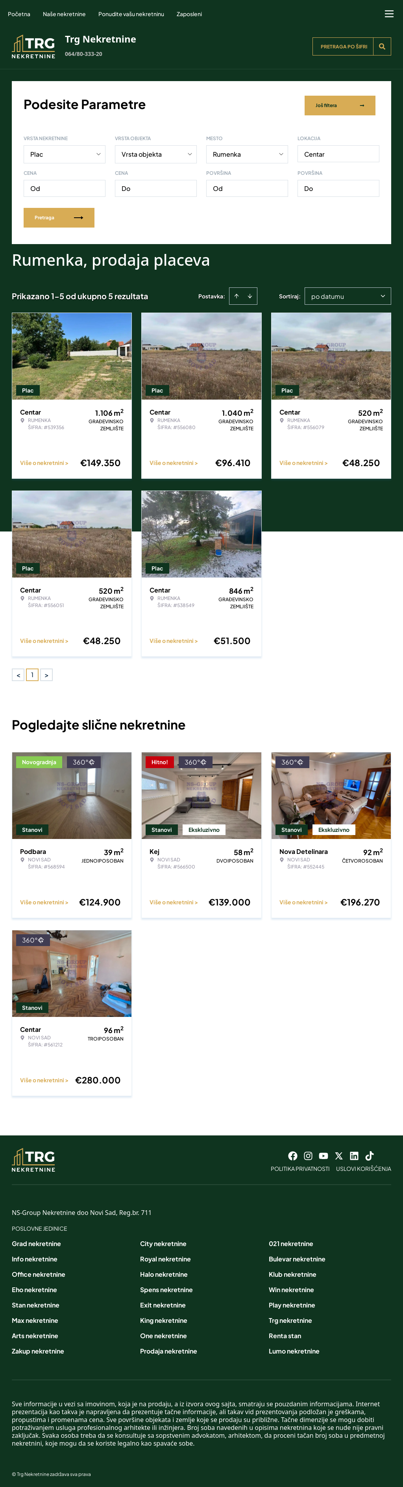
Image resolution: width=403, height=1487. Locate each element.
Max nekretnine (35, 1317)
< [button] (18, 672)
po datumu (327, 293)
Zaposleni (189, 13)
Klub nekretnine (292, 1271)
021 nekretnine (291, 1241)
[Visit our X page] (339, 1153)
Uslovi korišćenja (363, 1165)
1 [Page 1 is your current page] (32, 672)
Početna (19, 13)
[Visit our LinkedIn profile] (354, 1153)
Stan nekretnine (35, 1302)
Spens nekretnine (166, 1287)
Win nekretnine (291, 1287)
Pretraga (59, 215)
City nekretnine (163, 1241)
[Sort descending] (250, 293)
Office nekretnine (38, 1271)
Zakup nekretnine (38, 1348)
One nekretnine (163, 1333)
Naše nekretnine (64, 13)
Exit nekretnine (163, 1302)
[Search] (382, 46)
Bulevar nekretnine (297, 1256)
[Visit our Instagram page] (308, 1153)
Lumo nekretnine (294, 1348)
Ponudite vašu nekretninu (131, 13)
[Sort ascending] (236, 293)
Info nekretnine (34, 1256)
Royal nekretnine (165, 1256)
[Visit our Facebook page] (293, 1153)
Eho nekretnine (34, 1287)
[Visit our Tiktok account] (369, 1153)
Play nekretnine (292, 1302)
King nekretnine (163, 1317)
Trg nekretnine (290, 1317)
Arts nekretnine (35, 1333)
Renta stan (285, 1333)
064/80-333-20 (83, 53)
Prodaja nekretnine (168, 1348)
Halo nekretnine (164, 1271)
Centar (314, 151)
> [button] (46, 672)
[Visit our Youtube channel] (323, 1153)
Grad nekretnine (36, 1241)
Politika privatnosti (300, 1165)
